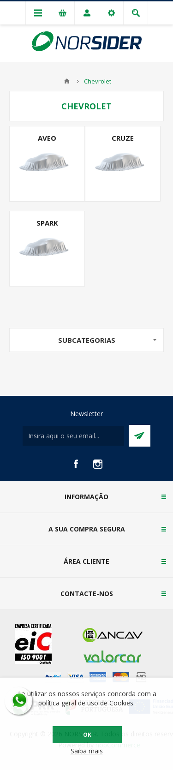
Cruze (123, 138)
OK (87, 735)
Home (67, 81)
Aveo (47, 138)
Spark (47, 222)
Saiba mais (87, 750)
